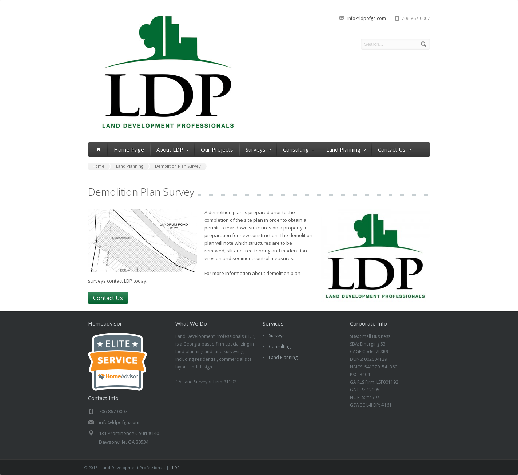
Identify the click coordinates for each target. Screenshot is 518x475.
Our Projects (217, 149)
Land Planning (346, 149)
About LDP (172, 149)
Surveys (258, 149)
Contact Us (394, 149)
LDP (176, 467)
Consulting (298, 149)
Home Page (129, 149)
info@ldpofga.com (366, 18)
